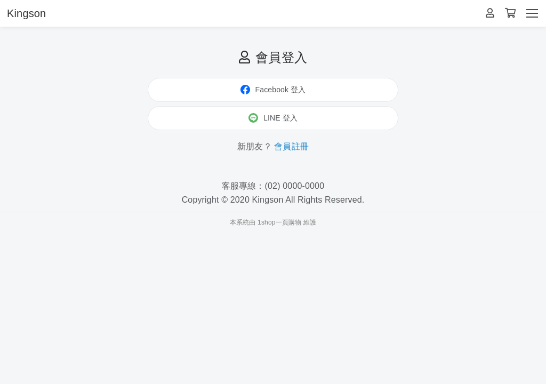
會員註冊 (291, 146)
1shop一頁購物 (279, 222)
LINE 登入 (273, 118)
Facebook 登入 (273, 89)
